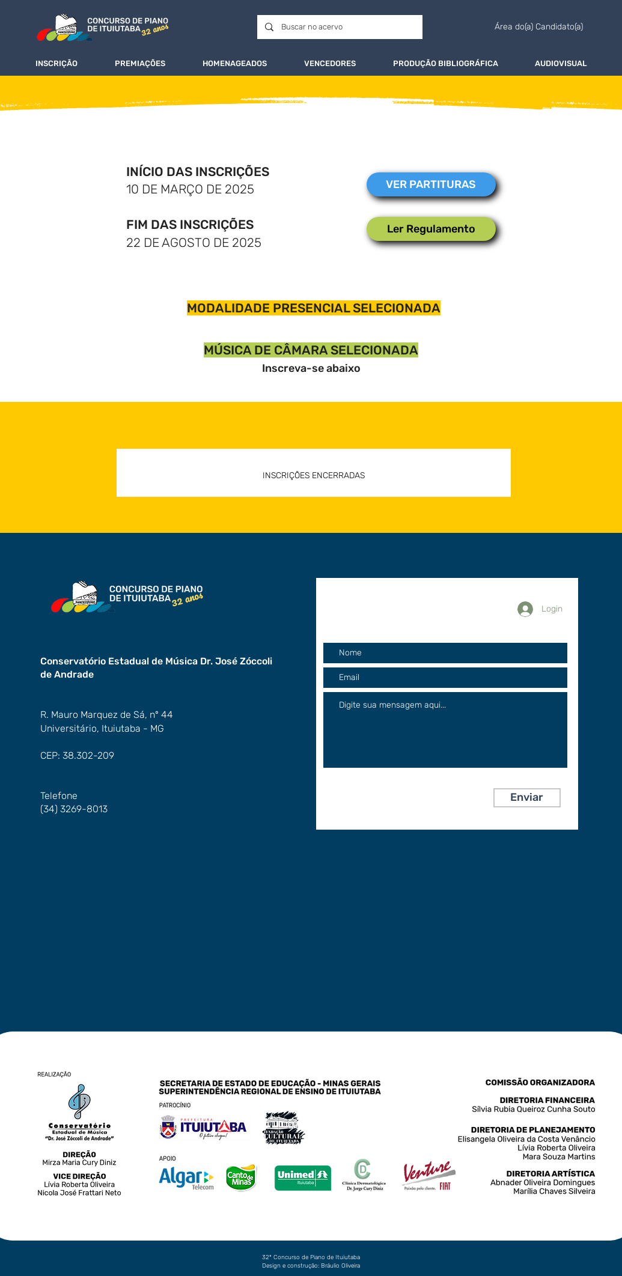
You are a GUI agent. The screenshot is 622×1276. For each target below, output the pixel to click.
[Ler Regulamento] (431, 229)
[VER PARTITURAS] (431, 184)
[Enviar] (527, 797)
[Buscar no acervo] (339, 27)
